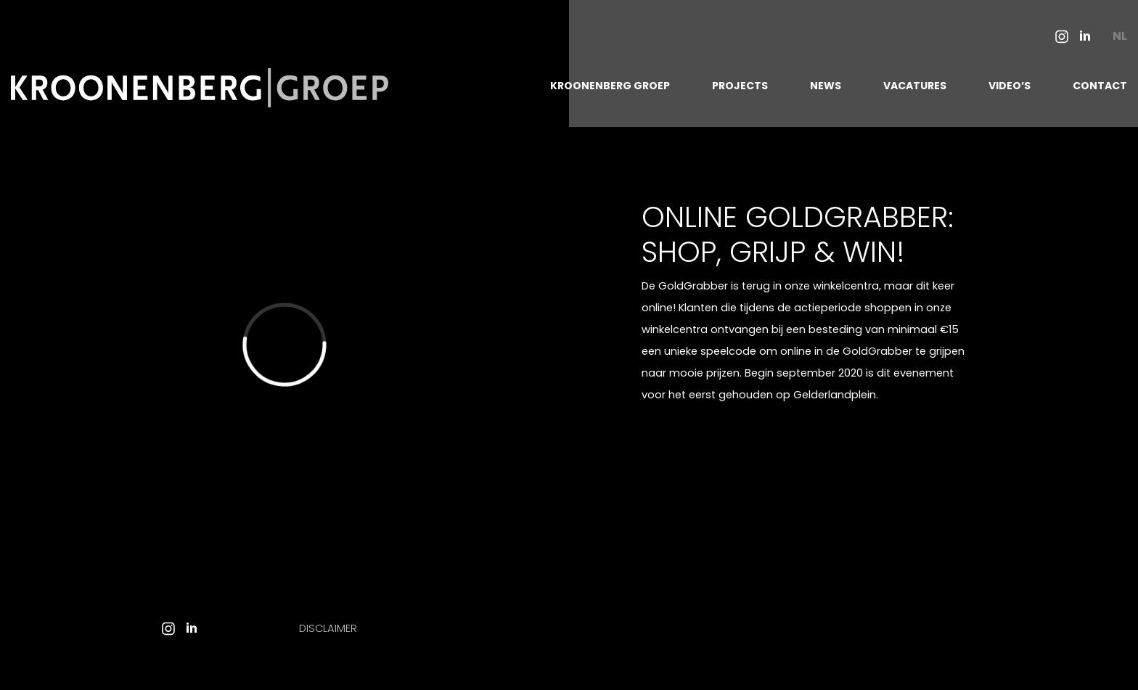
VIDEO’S (1009, 85)
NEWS (825, 85)
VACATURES (914, 85)
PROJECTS (740, 85)
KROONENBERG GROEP (610, 85)
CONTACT (1100, 85)
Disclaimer (328, 628)
